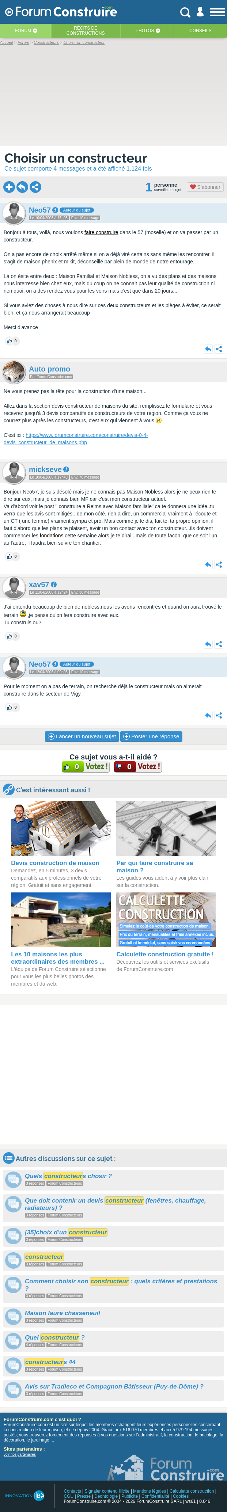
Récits (86, 31)
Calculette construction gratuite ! (164, 954)
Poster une (151, 736)
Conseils (200, 30)
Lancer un (82, 736)
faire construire (101, 232)
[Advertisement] (113, 1074)
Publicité (129, 1496)
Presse (84, 1496)
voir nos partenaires (20, 1454)
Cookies (181, 1496)
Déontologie (106, 1496)
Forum (23, 30)
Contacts (72, 1491)
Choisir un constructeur (75, 158)
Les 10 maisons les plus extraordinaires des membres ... (58, 958)
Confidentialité (155, 1496)
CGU (68, 1496)
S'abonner (205, 187)
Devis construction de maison (55, 863)
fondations (52, 535)
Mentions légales (149, 1491)
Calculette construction (192, 1491)
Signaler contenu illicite (107, 1491)
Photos (145, 30)
